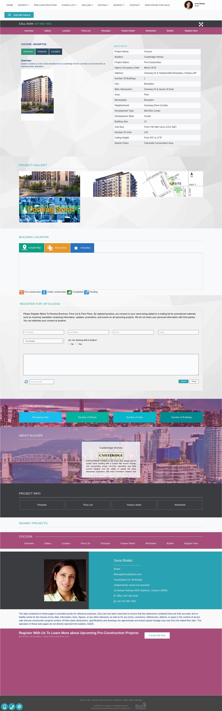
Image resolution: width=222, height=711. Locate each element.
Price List (86, 31)
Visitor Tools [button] (19, 14)
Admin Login (85, 700)
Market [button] (119, 5)
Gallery (47, 31)
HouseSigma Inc (128, 579)
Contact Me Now (157, 635)
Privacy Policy (98, 700)
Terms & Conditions (113, 700)
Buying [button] (103, 5)
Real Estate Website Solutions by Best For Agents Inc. (111, 708)
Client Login (128, 700)
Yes (80, 344)
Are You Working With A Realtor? (82, 340)
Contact (135, 5)
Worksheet (151, 31)
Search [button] (23, 5)
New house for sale (157, 5)
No (72, 344)
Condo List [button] (69, 5)
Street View (56, 248)
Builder (170, 31)
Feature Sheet (128, 31)
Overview (28, 31)
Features (42, 51)
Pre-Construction (45, 5)
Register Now (191, 31)
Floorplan (106, 31)
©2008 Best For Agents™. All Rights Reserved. (111, 706)
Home (10, 5)
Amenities (81, 248)
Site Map (138, 700)
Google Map (30, 247)
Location (66, 31)
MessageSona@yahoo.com (128, 574)
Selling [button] (87, 5)
